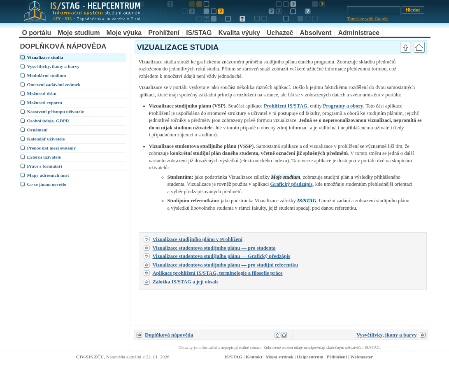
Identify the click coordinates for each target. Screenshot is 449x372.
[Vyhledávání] (373, 10)
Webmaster (361, 356)
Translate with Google (368, 18)
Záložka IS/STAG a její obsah (185, 282)
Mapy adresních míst (48, 175)
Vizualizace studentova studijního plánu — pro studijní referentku (225, 265)
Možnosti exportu (45, 102)
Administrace (358, 32)
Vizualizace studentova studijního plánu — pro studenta (214, 248)
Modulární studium (46, 75)
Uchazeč (280, 32)
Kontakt (254, 356)
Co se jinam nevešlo (47, 184)
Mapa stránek (279, 356)
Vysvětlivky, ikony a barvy (53, 66)
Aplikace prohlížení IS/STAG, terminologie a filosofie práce (218, 273)
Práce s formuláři (44, 166)
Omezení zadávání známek (54, 84)
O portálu (36, 32)
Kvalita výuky (240, 32)
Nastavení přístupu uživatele (55, 111)
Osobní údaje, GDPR (48, 120)
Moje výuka (124, 32)
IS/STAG (199, 32)
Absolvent (316, 32)
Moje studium (79, 32)
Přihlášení (337, 356)
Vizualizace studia (45, 57)
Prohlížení (163, 32)
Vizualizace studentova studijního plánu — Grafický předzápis (222, 256)
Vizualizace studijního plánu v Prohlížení (198, 239)
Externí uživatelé (44, 156)
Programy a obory (343, 106)
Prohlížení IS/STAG (285, 106)
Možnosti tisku (42, 93)
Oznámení (37, 129)
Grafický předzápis (291, 184)
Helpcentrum (310, 356)
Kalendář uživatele (46, 138)
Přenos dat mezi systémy (51, 147)
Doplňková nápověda (169, 335)
